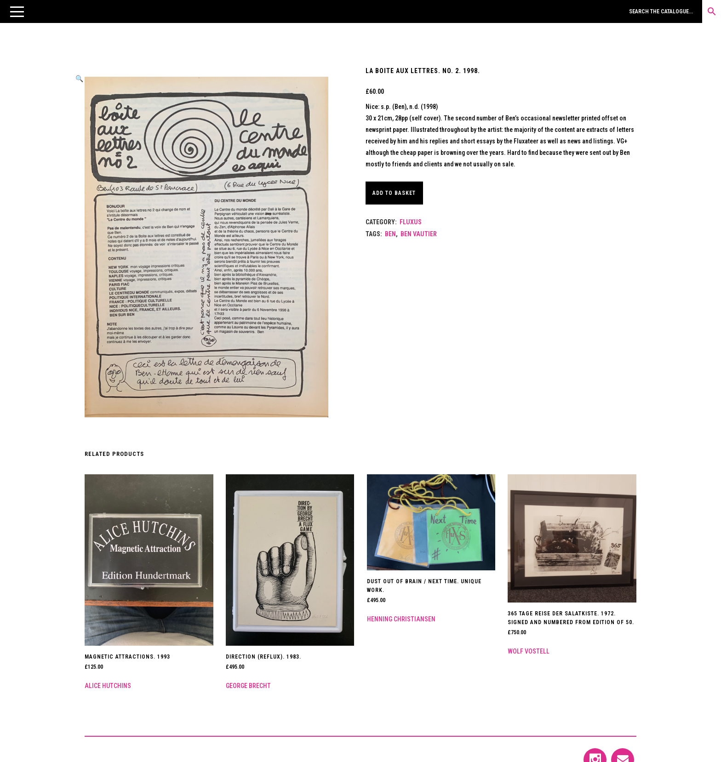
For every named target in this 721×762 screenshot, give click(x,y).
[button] (17, 11)
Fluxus (411, 222)
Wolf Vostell (528, 651)
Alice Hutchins (108, 685)
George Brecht (248, 685)
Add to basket (397, 193)
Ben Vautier (419, 234)
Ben (390, 234)
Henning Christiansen (401, 619)
